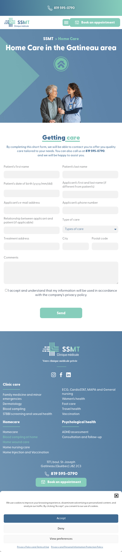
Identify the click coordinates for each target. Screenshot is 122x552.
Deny (61, 528)
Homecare (10, 432)
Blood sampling (14, 409)
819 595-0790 (95, 151)
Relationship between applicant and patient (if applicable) (28, 220)
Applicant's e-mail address (22, 202)
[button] (116, 496)
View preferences (61, 539)
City (65, 238)
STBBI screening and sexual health (27, 414)
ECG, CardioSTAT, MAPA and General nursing (88, 392)
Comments (11, 257)
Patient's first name (16, 166)
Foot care (69, 404)
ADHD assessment (75, 432)
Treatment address (16, 238)
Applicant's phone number (80, 202)
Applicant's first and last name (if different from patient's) (84, 184)
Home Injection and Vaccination (26, 452)
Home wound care (16, 442)
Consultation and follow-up (82, 437)
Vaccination (71, 414)
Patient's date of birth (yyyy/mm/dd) (28, 183)
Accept (61, 518)
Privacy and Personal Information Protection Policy (77, 547)
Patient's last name (74, 166)
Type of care (71, 219)
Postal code (100, 238)
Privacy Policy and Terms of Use (33, 547)
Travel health (71, 409)
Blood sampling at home (20, 437)
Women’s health (73, 399)
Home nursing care (16, 447)
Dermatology (12, 404)
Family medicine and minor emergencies (22, 397)
